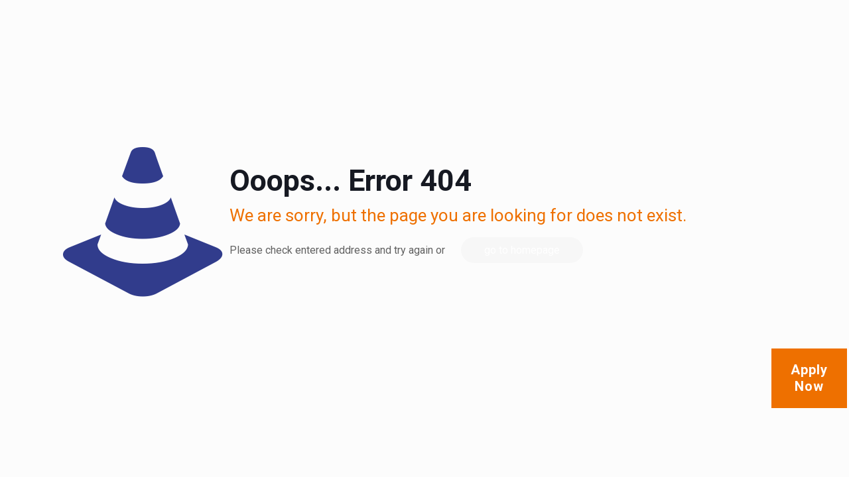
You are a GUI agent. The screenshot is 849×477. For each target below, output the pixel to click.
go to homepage (522, 250)
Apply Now (809, 378)
